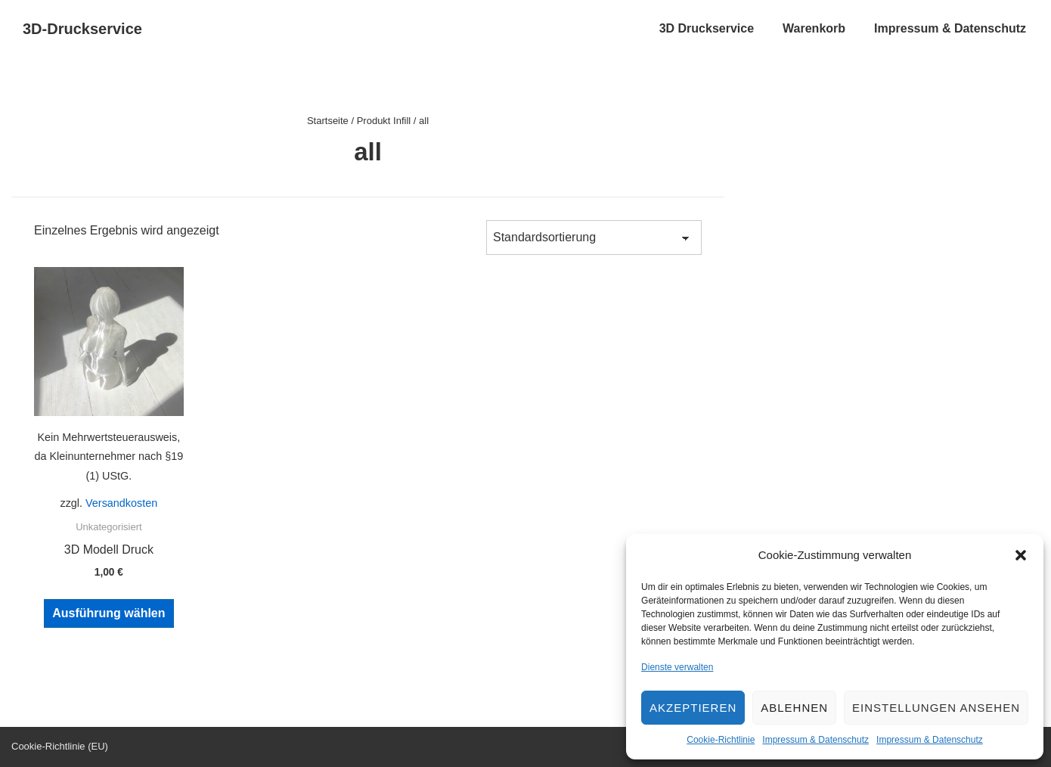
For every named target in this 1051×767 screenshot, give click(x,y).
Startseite (328, 120)
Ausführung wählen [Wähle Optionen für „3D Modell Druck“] (108, 613)
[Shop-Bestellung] (594, 237)
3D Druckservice (706, 28)
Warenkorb (814, 28)
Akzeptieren (693, 707)
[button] (1020, 555)
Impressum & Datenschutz (815, 739)
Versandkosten (121, 503)
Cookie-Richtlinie (721, 739)
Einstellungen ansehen (936, 707)
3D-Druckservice (82, 28)
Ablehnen (794, 707)
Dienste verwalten (677, 667)
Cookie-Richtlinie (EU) (59, 746)
